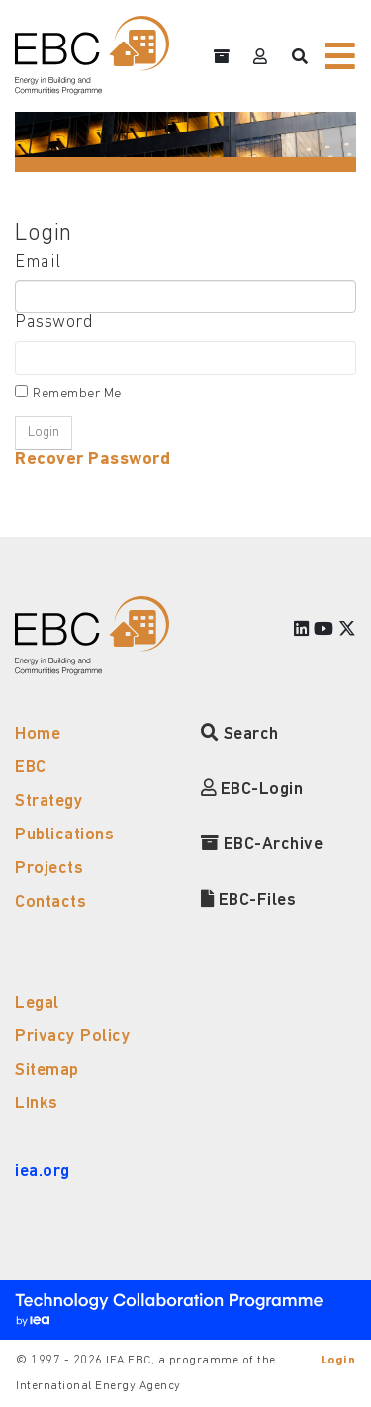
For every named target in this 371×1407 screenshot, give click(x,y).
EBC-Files (249, 900)
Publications (64, 835)
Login (338, 1360)
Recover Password (92, 459)
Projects (49, 868)
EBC (30, 767)
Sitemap (47, 1070)
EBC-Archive (262, 844)
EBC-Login (252, 789)
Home (37, 734)
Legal (37, 1003)
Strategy (49, 801)
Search (240, 734)
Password (54, 322)
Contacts (50, 902)
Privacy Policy (73, 1036)
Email (38, 262)
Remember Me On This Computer (84, 396)
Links (36, 1104)
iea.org (42, 1171)
